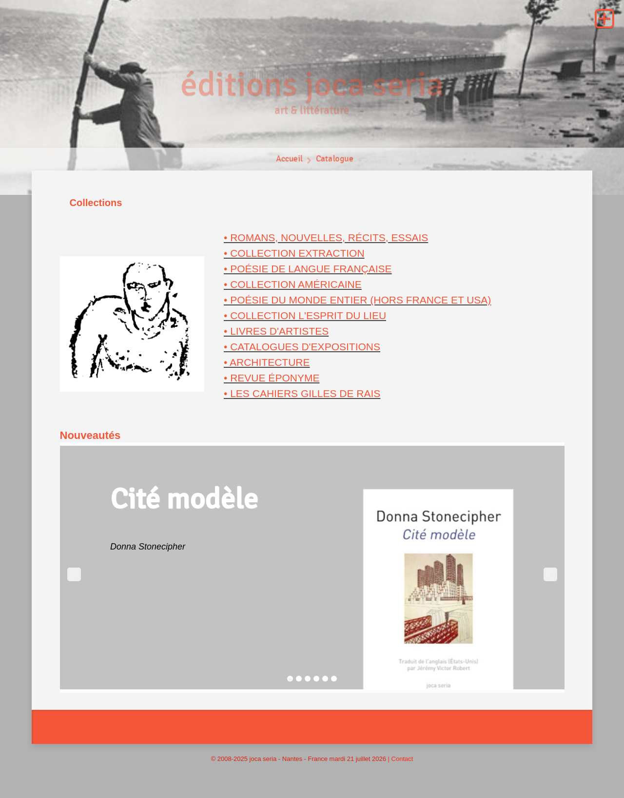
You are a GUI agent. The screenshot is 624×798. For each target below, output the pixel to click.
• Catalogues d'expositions (302, 346)
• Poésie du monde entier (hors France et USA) (357, 299)
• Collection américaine (293, 284)
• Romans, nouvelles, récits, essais (326, 237)
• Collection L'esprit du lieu (305, 315)
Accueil (289, 161)
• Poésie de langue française (308, 268)
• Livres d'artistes (276, 331)
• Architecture (267, 362)
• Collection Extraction (294, 253)
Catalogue (335, 161)
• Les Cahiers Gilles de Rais (302, 393)
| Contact (400, 758)
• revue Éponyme (271, 377)
